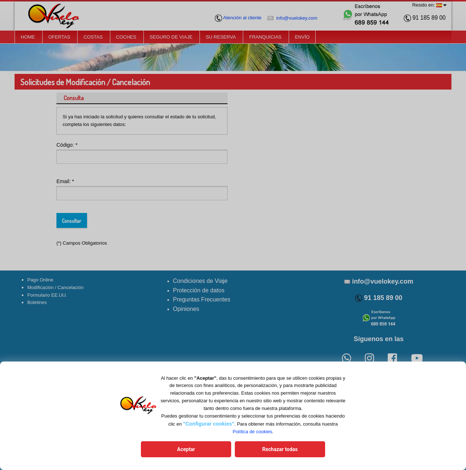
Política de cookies (252, 431)
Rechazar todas (279, 449)
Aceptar (186, 449)
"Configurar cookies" (208, 424)
